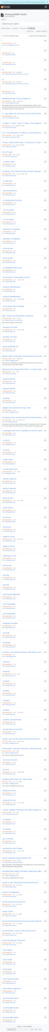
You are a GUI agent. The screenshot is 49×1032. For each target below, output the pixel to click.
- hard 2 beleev (7, 950)
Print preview (6, 28)
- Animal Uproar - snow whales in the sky (16, 277)
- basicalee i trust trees (9, 327)
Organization (10, 892)
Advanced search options (10, 24)
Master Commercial (17, 316)
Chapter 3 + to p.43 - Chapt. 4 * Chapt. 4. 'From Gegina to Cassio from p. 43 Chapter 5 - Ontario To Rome (22, 123)
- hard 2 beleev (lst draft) (10, 979)
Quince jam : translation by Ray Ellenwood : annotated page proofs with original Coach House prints (22, 748)
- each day (5, 575)
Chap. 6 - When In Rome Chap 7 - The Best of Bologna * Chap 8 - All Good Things (22, 142)
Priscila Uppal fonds (11, 422)
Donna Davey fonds (11, 156)
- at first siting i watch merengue (13, 306)
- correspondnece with (9, 469)
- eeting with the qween (10, 623)
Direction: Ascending (41, 31)
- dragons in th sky (8, 536)
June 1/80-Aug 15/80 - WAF (22, 171)
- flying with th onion (9, 790)
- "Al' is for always (8, 210)
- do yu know (6, 517)
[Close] (47, 2)
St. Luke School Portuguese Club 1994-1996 (22, 652)
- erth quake (6, 642)
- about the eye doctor (9, 190)
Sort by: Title (30, 31)
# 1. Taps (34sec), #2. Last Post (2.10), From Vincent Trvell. (21, 113)
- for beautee (6, 819)
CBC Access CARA (16, 408)
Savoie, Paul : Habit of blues (17, 779)
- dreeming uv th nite (9, 556)
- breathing (5, 398)
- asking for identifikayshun (11, 287)
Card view (23, 28)
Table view (31, 28)
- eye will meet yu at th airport (12, 729)
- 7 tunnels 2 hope (8, 162)
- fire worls (5, 769)
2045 (35, 1029)
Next (40, 1029)
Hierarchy (15, 28)
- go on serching (7, 839)
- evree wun (6, 662)
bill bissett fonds (10, 166)
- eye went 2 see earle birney (11, 720)
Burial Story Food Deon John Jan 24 (20, 882)
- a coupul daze (7, 181)
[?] (3, 70)
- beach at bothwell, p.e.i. (10, 346)
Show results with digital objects (37, 36)
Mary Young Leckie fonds (13, 137)
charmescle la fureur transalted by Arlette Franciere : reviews (22, 356)
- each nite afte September (11, 594)
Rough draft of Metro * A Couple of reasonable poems (22, 369)
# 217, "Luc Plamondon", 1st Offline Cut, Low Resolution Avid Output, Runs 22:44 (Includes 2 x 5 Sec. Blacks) (22, 133)
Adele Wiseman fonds (12, 814)
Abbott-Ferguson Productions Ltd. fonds (17, 74)
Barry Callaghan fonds (12, 360)
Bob (7, 911)
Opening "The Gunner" (14, 940)
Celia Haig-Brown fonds (12, 103)
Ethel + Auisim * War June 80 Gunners (19, 931)
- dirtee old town (7, 498)
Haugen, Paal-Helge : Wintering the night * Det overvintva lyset (22, 871)
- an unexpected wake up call (12, 268)
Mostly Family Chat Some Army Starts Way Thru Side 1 (22, 921)
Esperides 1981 (16, 858)
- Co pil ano (6, 440)
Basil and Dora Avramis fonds (14, 320)
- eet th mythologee (8, 604)
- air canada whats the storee (12, 200)
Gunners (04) (13, 902)
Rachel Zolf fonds (11, 55)
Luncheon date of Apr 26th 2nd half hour (21, 739)
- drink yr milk (6, 565)
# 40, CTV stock (7, 152)
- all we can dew (7, 248)
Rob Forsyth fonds (11, 127)
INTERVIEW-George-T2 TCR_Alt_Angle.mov (16, 98)
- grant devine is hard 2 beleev (12, 848)
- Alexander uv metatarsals (11, 229)
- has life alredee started (10, 998)
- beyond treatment (8, 379)
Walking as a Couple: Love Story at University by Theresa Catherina (22, 417)
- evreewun (6, 681)
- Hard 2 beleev (7, 960)
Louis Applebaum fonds (12, 45)
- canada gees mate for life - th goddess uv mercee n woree (22, 431)
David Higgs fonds (11, 656)
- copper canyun (7, 459)
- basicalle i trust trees (9, 337)
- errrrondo (6, 633)
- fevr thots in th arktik (9, 760)
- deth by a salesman (9, 479)
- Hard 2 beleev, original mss (11, 988)
